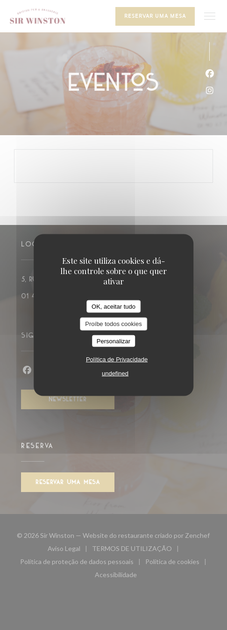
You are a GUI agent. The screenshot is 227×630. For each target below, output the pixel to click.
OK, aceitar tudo (113, 306)
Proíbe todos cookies (113, 323)
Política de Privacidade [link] (117, 359)
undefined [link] (115, 373)
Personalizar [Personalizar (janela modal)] (113, 340)
